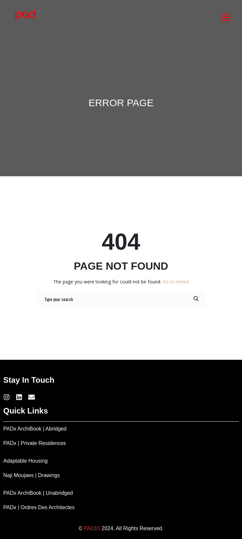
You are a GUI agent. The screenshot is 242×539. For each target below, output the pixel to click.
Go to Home (176, 282)
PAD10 (92, 528)
